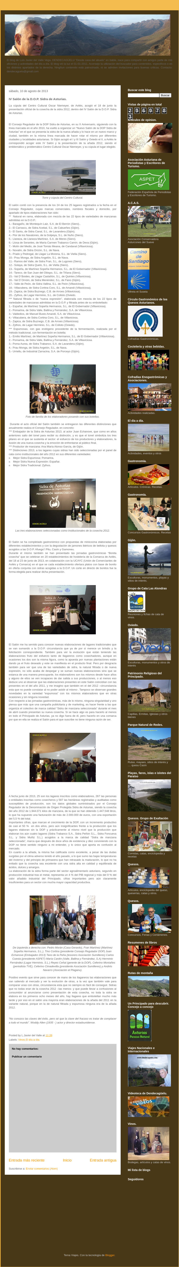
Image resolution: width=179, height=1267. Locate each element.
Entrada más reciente (27, 1160)
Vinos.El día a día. (29, 1039)
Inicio (67, 1160)
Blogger (109, 1255)
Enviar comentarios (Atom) (42, 1168)
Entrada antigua (103, 1160)
